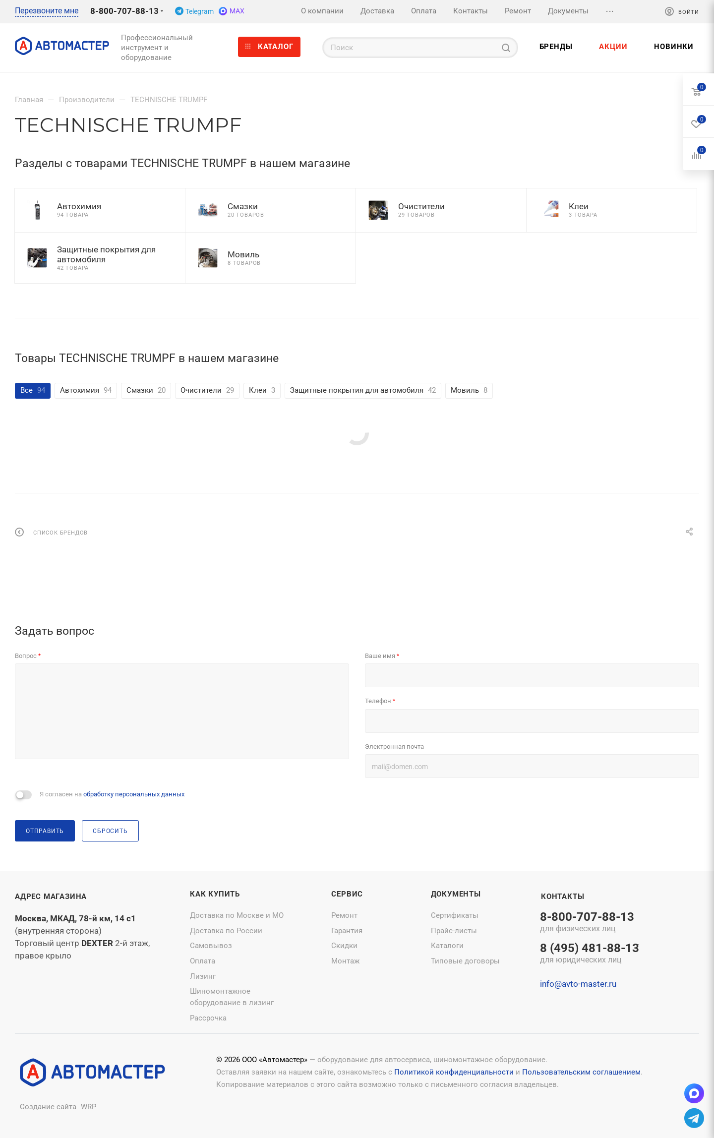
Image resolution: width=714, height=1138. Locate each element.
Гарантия (346, 930)
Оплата (202, 961)
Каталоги (447, 945)
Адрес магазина (51, 896)
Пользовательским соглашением (581, 1072)
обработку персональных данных (133, 794)
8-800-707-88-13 (124, 11)
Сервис (347, 894)
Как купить (215, 894)
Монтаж (345, 961)
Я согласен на (112, 794)
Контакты (562, 896)
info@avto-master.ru (578, 984)
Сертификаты (454, 915)
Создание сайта (48, 1106)
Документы (456, 894)
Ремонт (344, 915)
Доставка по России (226, 930)
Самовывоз (211, 945)
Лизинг (203, 976)
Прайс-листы (454, 930)
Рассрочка (208, 1018)
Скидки (344, 945)
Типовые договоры (465, 961)
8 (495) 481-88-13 (589, 954)
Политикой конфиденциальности (454, 1072)
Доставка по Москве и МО (237, 915)
